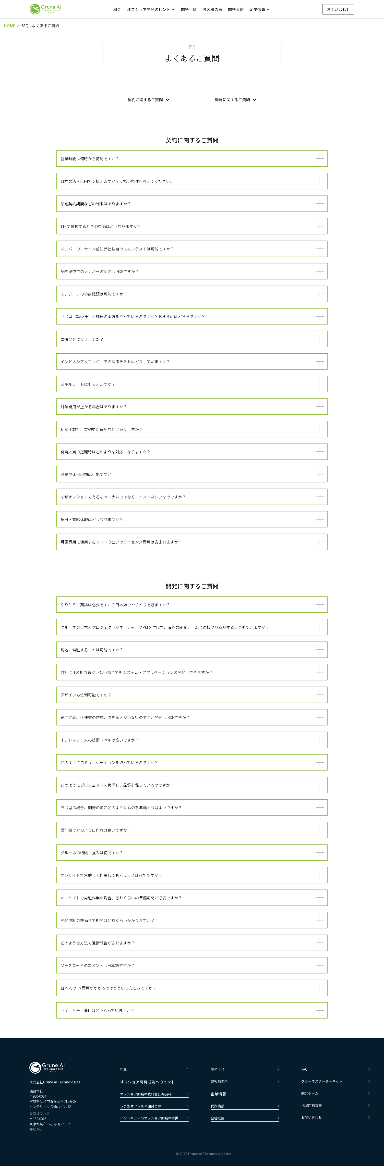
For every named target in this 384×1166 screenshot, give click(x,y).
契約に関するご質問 (148, 99)
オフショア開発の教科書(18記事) (154, 1094)
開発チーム (335, 1093)
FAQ (335, 1069)
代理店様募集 (335, 1105)
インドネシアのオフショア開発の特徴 (154, 1118)
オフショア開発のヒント (151, 9)
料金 (117, 9)
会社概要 (245, 1118)
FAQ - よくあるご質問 (40, 25)
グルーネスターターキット (335, 1081)
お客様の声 (212, 9)
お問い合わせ (338, 9)
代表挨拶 (245, 1106)
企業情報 (260, 9)
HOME (9, 25)
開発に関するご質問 (235, 99)
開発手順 (189, 9)
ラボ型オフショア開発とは (154, 1106)
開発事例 (236, 9)
